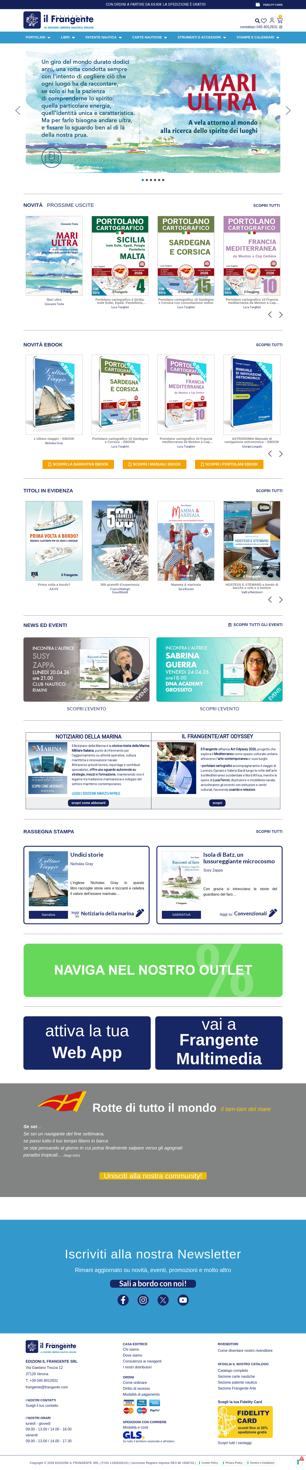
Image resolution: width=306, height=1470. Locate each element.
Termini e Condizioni (262, 1462)
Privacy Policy (234, 1462)
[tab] (33, 205)
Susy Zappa (213, 870)
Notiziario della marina (107, 913)
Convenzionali (250, 913)
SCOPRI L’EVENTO (86, 708)
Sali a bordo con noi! (153, 1283)
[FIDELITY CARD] (258, 5)
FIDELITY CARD (273, 4)
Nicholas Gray (81, 864)
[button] (17, 110)
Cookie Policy (210, 1462)
